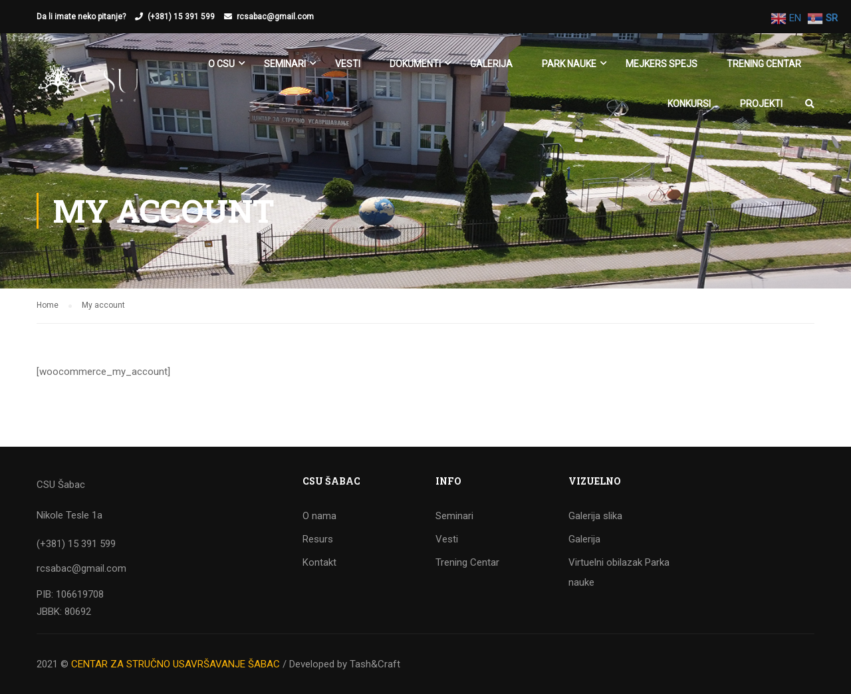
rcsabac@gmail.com (275, 16)
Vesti (347, 63)
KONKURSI (689, 103)
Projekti (761, 103)
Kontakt (319, 562)
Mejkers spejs (661, 63)
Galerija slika (595, 516)
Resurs (318, 539)
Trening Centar (764, 63)
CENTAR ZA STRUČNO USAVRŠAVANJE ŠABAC (175, 664)
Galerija (491, 63)
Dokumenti (415, 63)
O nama (319, 516)
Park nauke (569, 63)
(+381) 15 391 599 (181, 16)
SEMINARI (285, 63)
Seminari (454, 516)
